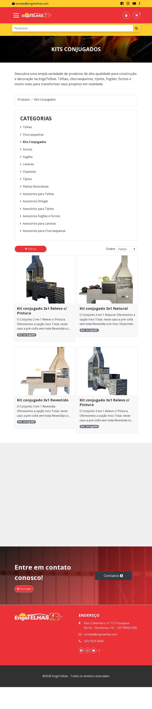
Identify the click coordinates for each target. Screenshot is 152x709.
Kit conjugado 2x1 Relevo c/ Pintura (42, 310)
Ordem (110, 249)
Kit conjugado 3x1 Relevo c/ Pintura (104, 402)
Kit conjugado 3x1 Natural (104, 308)
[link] (122, 3)
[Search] (72, 28)
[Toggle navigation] (15, 15)
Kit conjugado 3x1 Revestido (43, 400)
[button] (126, 15)
